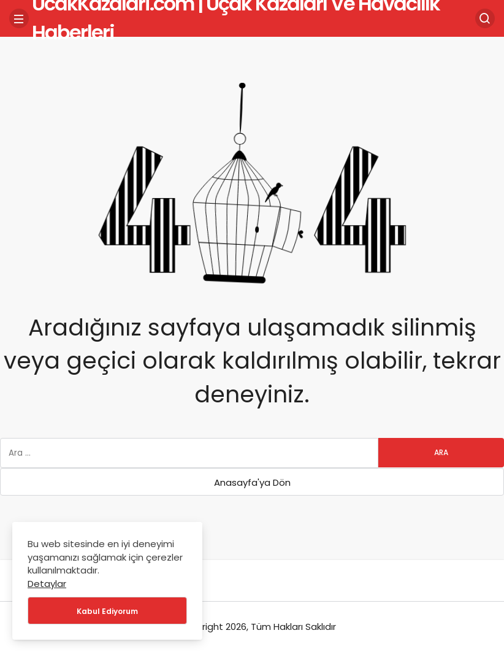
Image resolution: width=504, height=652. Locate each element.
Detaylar (47, 583)
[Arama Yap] (485, 18)
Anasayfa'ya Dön (252, 482)
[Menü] (19, 18)
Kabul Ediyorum (107, 611)
